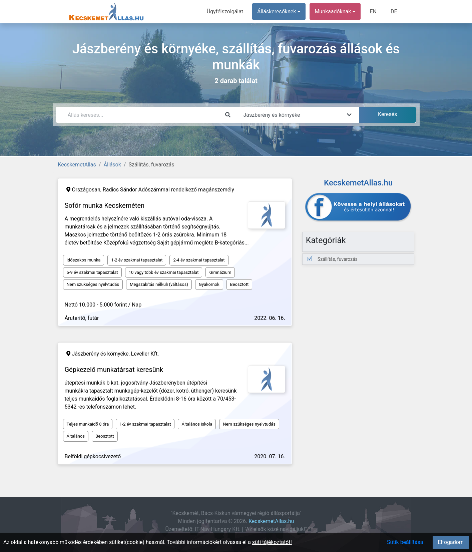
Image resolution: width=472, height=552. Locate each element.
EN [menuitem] (373, 11)
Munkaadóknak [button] (335, 11)
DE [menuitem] (394, 11)
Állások (112, 164)
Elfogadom (451, 542)
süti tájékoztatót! (272, 542)
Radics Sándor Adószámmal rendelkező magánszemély (168, 189)
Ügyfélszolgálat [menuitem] (225, 11)
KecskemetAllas (77, 164)
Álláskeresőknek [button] (279, 11)
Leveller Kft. (145, 354)
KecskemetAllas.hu (271, 521)
